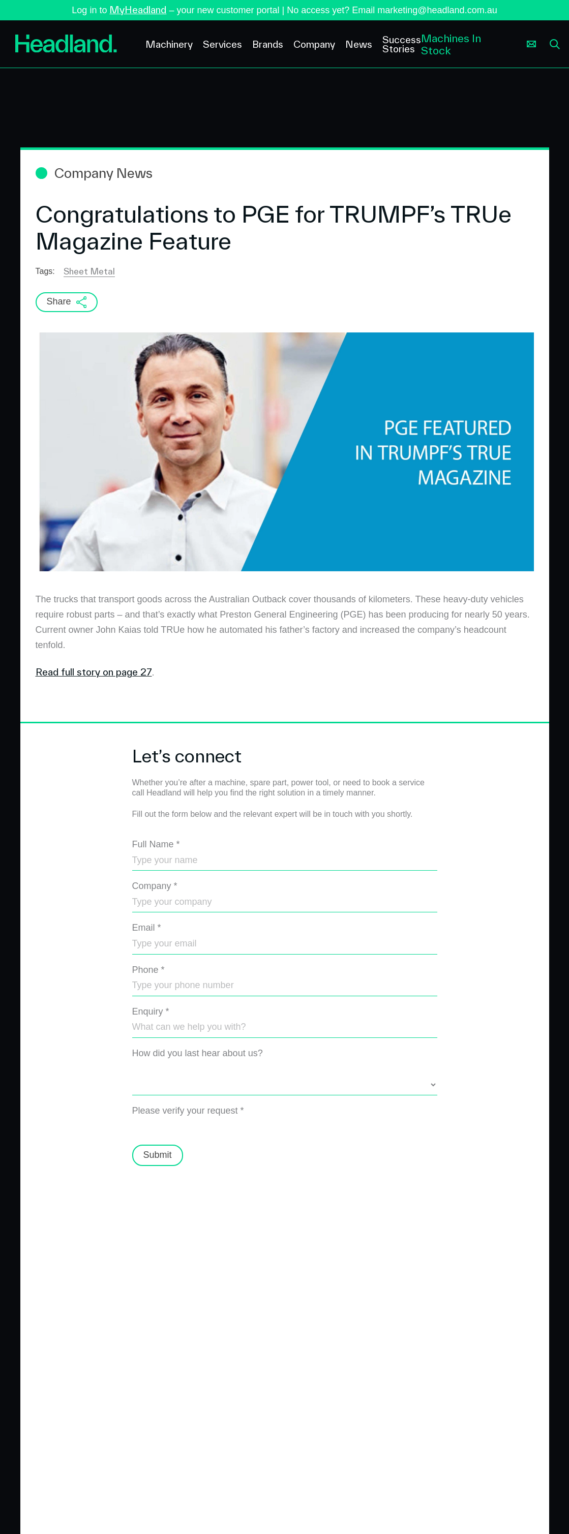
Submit (157, 1155)
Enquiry (150, 1011)
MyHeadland (137, 9)
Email (146, 928)
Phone (148, 970)
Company (154, 886)
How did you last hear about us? (197, 1053)
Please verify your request (188, 1111)
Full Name (156, 844)
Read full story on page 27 (94, 672)
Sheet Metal (89, 271)
